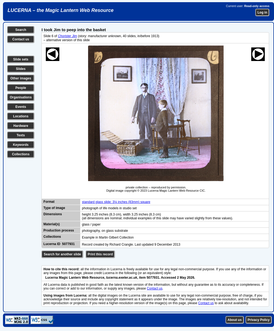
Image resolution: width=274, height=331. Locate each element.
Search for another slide (62, 254)
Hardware (20, 126)
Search (20, 30)
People (20, 88)
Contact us (20, 39)
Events (20, 107)
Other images (20, 78)
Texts (21, 135)
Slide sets (20, 59)
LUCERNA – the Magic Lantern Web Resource (61, 10)
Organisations (21, 97)
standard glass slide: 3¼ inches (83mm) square (116, 202)
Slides (20, 69)
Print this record (100, 254)
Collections (21, 154)
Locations (20, 116)
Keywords (20, 145)
